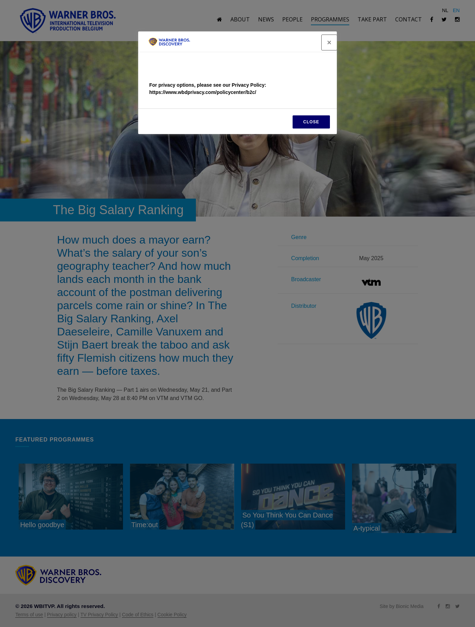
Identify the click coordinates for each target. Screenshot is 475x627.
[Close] (329, 42)
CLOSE (311, 122)
